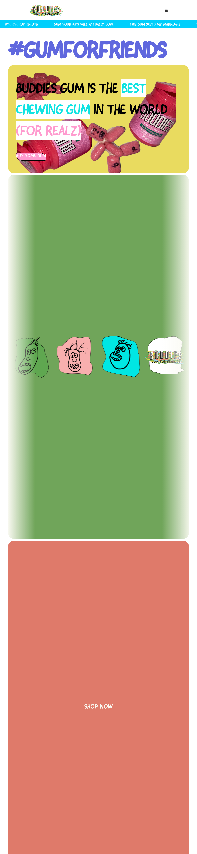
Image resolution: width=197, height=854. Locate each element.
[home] (46, 10)
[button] (166, 10)
